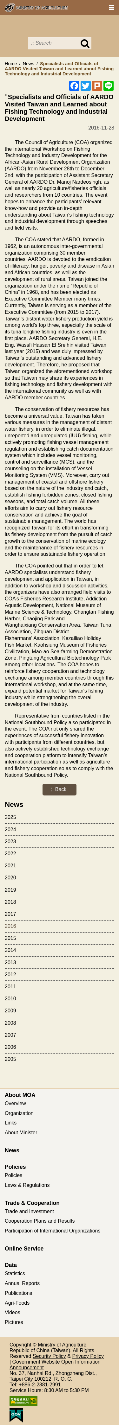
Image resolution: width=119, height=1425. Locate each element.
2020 (10, 877)
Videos (12, 1312)
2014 (10, 950)
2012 (10, 974)
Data (11, 1265)
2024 (10, 829)
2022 (10, 853)
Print (79, 6)
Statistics (15, 1273)
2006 (10, 1047)
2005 (10, 1059)
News (28, 63)
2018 (10, 902)
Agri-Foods (17, 1303)
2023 (10, 841)
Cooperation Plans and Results (40, 1221)
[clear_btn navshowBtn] (111, 7)
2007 (10, 1035)
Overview (15, 1103)
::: (6, 94)
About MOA (20, 1095)
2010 (10, 998)
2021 (10, 865)
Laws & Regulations (27, 1185)
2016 (10, 926)
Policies (15, 1167)
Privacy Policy (88, 1356)
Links (11, 1122)
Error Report (96, 6)
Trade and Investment (29, 1211)
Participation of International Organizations (53, 1230)
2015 (10, 938)
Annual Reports (22, 1283)
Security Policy (49, 1356)
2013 (10, 962)
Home (11, 63)
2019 (10, 890)
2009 (10, 1010)
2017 (10, 914)
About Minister (21, 1132)
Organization (19, 1113)
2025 (10, 817)
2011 (10, 986)
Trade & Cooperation (32, 1203)
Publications (18, 1293)
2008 (10, 1023)
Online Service (24, 1248)
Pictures (14, 1322)
